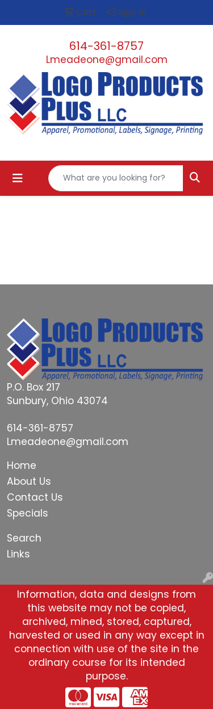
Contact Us (35, 497)
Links (18, 554)
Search (24, 538)
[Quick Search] (115, 178)
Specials (27, 513)
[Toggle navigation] (18, 178)
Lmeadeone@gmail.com (107, 59)
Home (21, 465)
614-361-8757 (106, 46)
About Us (29, 481)
